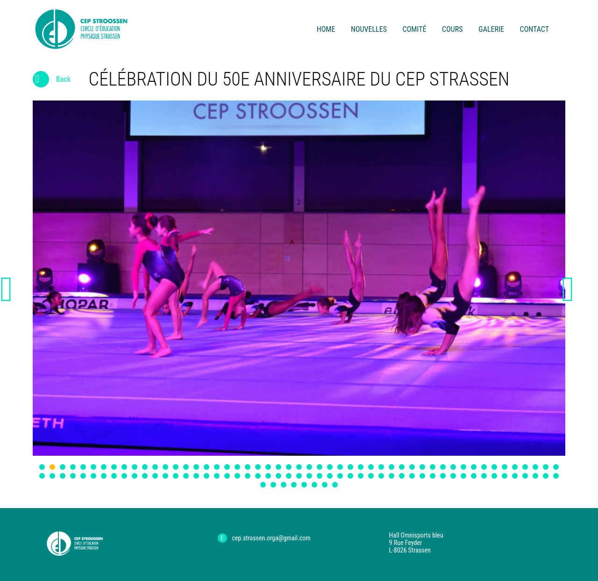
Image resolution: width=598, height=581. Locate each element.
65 (175, 476)
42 (463, 467)
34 (381, 467)
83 (360, 476)
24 (278, 467)
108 (314, 485)
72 (247, 476)
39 (432, 467)
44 (484, 467)
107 (304, 485)
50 (545, 467)
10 (134, 467)
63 (155, 476)
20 (237, 467)
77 (299, 476)
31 (350, 467)
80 (330, 476)
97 (504, 476)
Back (52, 81)
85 (381, 476)
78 (309, 476)
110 (335, 485)
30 (340, 467)
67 (196, 476)
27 (309, 467)
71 (237, 476)
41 (453, 467)
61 (134, 476)
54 (62, 476)
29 (330, 467)
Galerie (491, 29)
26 (299, 467)
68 (206, 476)
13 (165, 467)
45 (494, 467)
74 (268, 476)
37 (412, 467)
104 (273, 485)
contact (534, 29)
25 (289, 467)
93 (463, 476)
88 (412, 476)
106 (294, 485)
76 (289, 476)
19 (227, 467)
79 (319, 476)
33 (371, 467)
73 (258, 476)
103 (263, 485)
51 (556, 467)
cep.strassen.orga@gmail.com (271, 538)
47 (515, 467)
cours (452, 29)
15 (186, 467)
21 (247, 467)
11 (145, 467)
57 (93, 476)
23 (268, 467)
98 (515, 476)
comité (415, 29)
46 (504, 467)
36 (402, 467)
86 (391, 476)
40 (443, 467)
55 (73, 476)
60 (124, 476)
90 (432, 476)
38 (422, 467)
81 (340, 476)
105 (283, 485)
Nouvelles (369, 29)
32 (360, 467)
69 (217, 476)
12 (155, 467)
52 (42, 476)
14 (175, 467)
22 (258, 467)
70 (227, 476)
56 (83, 476)
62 (145, 476)
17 (206, 467)
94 (474, 476)
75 (278, 476)
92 (453, 476)
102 (556, 476)
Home (326, 29)
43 (474, 467)
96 (494, 476)
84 (371, 476)
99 (525, 476)
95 (484, 476)
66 (186, 476)
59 (114, 476)
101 (545, 476)
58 (104, 476)
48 (525, 467)
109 (324, 485)
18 (217, 467)
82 (350, 476)
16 (196, 467)
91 (443, 476)
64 (165, 476)
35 (391, 467)
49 (535, 467)
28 (319, 467)
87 (402, 476)
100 (535, 476)
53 (52, 476)
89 (422, 476)
